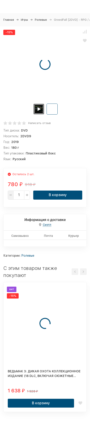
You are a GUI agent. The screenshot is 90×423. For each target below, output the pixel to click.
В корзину (58, 195)
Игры (24, 19)
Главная (8, 19)
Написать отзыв (39, 123)
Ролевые (41, 19)
